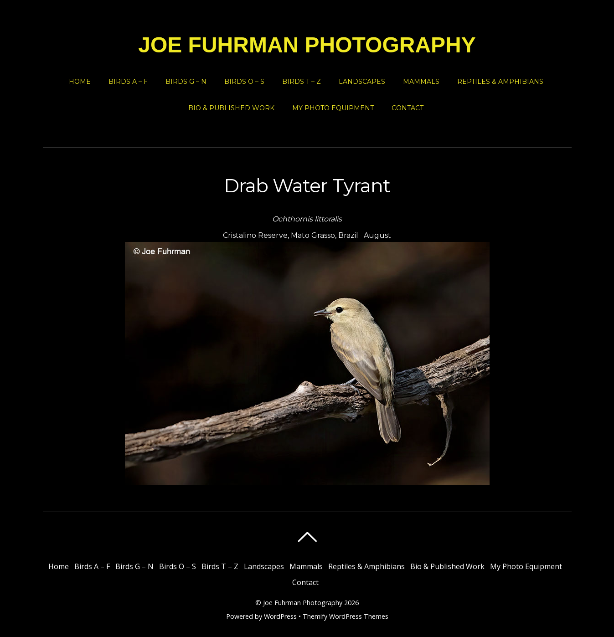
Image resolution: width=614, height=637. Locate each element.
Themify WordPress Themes (345, 616)
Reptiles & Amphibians (500, 81)
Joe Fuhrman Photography (302, 602)
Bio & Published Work (231, 108)
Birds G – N (185, 81)
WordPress (280, 616)
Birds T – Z (301, 81)
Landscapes (362, 81)
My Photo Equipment (333, 108)
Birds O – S (244, 81)
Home (80, 81)
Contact (407, 108)
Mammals (421, 81)
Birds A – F (128, 81)
